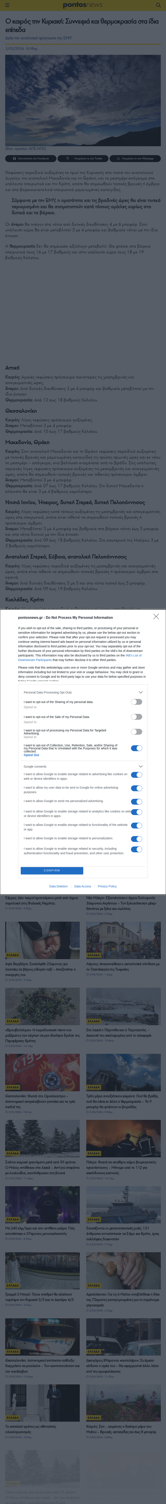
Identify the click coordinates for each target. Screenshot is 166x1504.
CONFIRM (53, 870)
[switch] (136, 701)
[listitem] (83, 691)
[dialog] (83, 752)
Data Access (82, 887)
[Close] (157, 617)
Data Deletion (58, 887)
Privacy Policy (107, 887)
